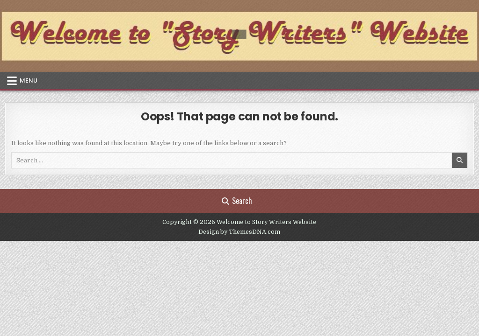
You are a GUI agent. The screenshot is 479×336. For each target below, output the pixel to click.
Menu (28, 80)
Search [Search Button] (237, 200)
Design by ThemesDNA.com (239, 232)
